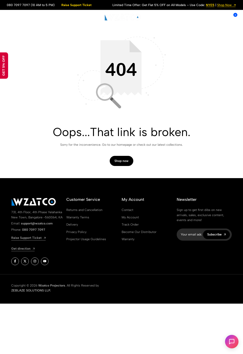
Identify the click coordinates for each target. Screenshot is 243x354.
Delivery (72, 224)
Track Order (130, 224)
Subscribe (216, 234)
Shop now (121, 161)
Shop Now (226, 5)
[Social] (15, 261)
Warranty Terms (77, 217)
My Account (130, 217)
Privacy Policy (76, 232)
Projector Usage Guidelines (86, 239)
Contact (127, 210)
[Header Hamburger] (9, 17)
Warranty (128, 239)
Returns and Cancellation (84, 210)
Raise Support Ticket (76, 5)
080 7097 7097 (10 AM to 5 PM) (31, 5)
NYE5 (210, 5)
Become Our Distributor (139, 232)
